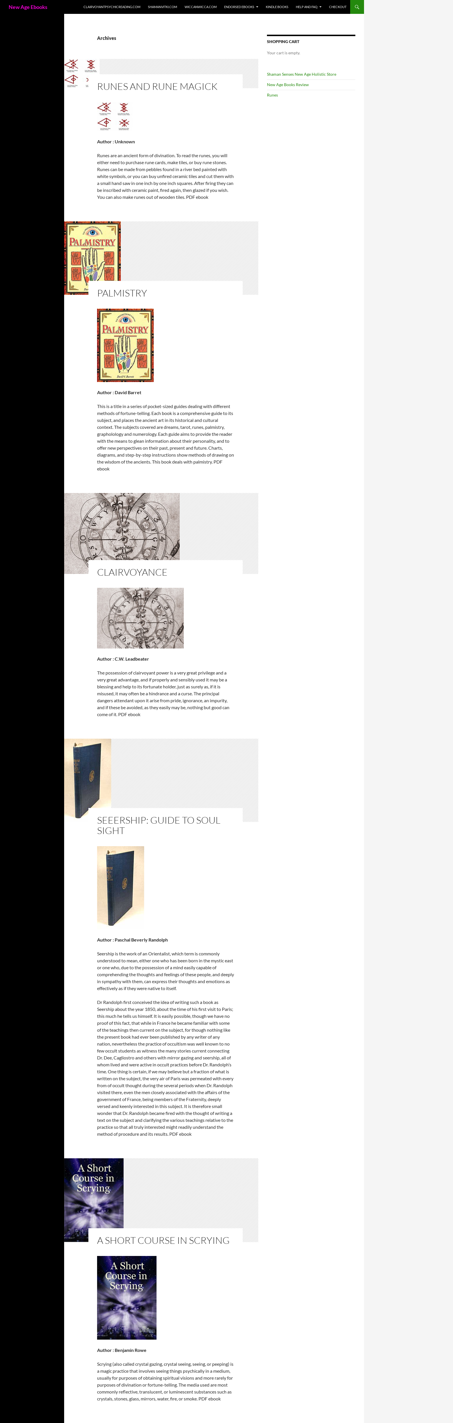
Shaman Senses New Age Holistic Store (301, 74)
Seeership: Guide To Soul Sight (158, 825)
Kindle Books (277, 7)
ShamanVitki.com (162, 7)
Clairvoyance (132, 572)
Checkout (337, 7)
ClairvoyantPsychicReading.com (111, 7)
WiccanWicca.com (201, 7)
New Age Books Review (288, 84)
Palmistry (122, 293)
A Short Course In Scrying (163, 1240)
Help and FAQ (307, 7)
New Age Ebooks (28, 7)
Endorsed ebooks (239, 7)
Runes (272, 94)
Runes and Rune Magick (157, 86)
